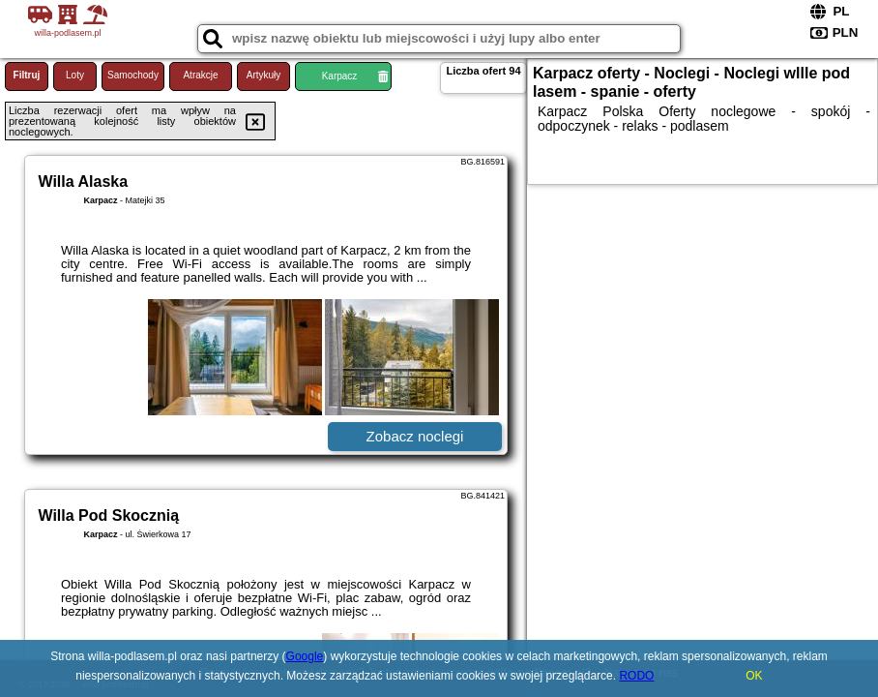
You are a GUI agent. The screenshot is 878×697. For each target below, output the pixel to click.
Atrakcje (200, 75)
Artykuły (264, 75)
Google (305, 656)
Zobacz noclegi (415, 436)
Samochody (133, 75)
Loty (75, 75)
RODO (636, 675)
